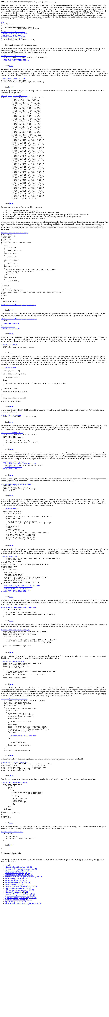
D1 (10, 976)
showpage (37, 777)
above (11, 71)
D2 (31, 978)
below (11, 876)
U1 (28, 978)
